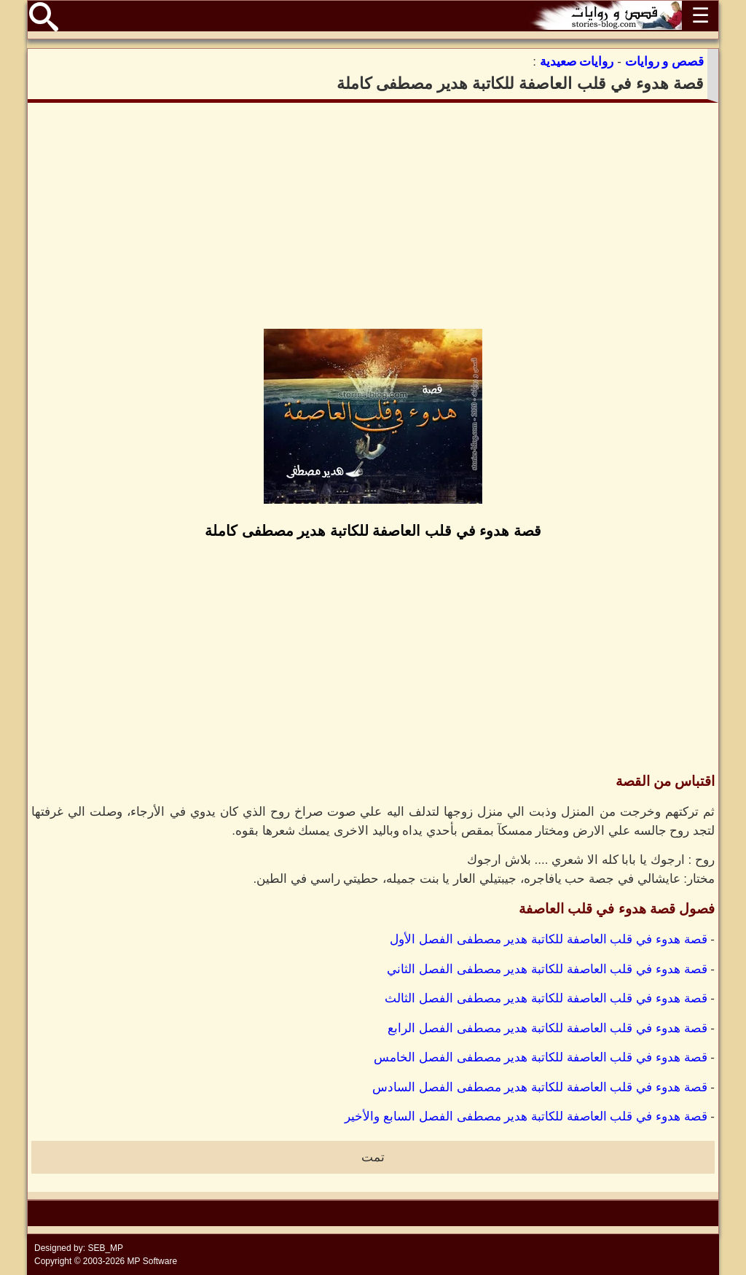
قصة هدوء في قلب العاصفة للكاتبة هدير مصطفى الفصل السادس (539, 1087)
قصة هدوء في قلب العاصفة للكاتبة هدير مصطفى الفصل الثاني (547, 969)
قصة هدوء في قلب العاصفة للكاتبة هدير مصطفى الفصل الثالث (546, 998)
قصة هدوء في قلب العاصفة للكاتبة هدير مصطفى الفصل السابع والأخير (526, 1116)
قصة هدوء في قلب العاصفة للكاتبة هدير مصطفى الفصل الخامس (540, 1057)
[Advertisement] (373, 216)
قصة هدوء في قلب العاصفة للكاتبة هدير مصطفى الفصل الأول (548, 939)
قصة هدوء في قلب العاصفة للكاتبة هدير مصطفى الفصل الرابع (547, 1028)
